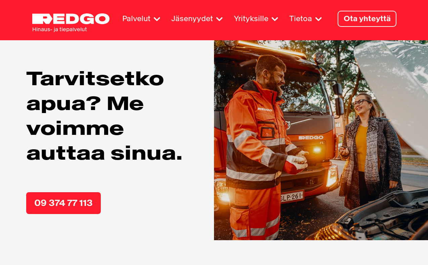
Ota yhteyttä (366, 18)
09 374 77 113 (65, 205)
